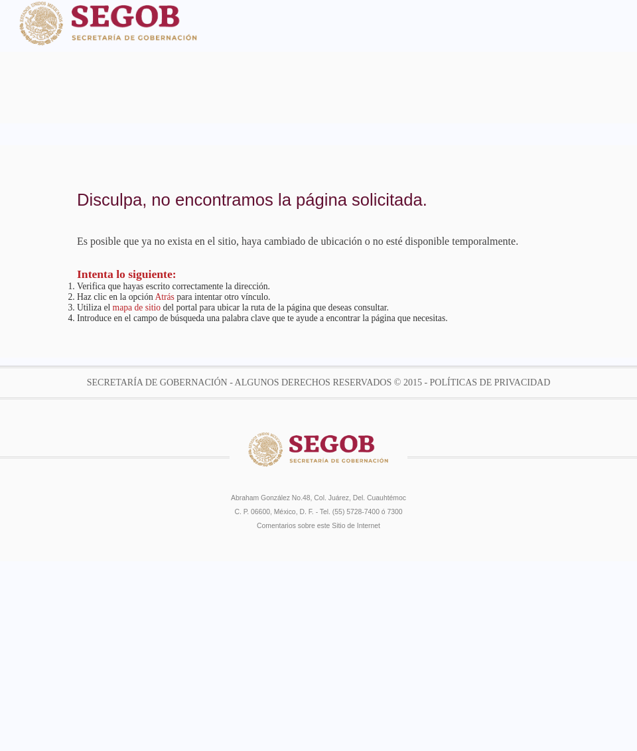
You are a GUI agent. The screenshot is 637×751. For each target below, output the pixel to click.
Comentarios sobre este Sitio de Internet (318, 525)
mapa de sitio (137, 307)
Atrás (164, 297)
